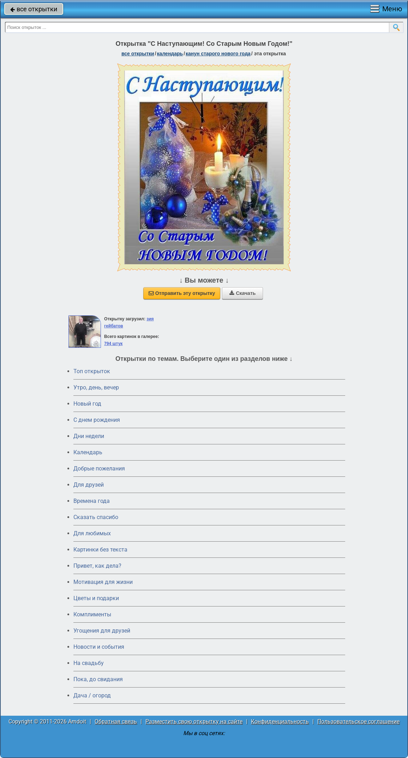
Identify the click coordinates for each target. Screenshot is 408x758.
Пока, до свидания (98, 679)
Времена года (91, 501)
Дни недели (88, 436)
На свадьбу (88, 663)
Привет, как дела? (97, 565)
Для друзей (88, 484)
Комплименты (92, 614)
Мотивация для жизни (103, 582)
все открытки (33, 9)
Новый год (87, 403)
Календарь (170, 53)
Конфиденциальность (280, 721)
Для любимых (92, 533)
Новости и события (98, 646)
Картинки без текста (100, 549)
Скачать (242, 293)
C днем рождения (96, 420)
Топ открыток (91, 371)
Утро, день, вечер (96, 387)
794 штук (113, 343)
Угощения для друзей (101, 630)
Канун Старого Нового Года (218, 53)
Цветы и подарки (96, 598)
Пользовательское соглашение (358, 721)
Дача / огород (92, 695)
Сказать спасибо (95, 517)
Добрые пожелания (99, 468)
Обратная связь (116, 721)
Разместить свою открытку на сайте (193, 721)
